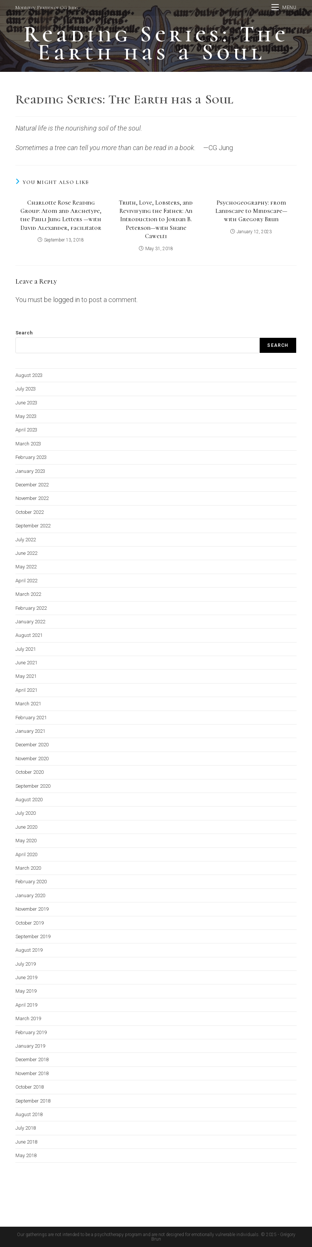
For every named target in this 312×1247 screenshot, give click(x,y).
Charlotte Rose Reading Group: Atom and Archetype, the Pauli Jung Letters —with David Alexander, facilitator (60, 215)
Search (24, 333)
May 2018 (26, 1155)
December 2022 (32, 485)
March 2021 (28, 703)
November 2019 (32, 909)
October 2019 (29, 923)
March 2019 (28, 1018)
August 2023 (29, 375)
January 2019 (30, 1046)
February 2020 (31, 881)
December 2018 (32, 1059)
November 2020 (32, 758)
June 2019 (26, 977)
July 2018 (25, 1128)
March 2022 (28, 594)
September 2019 (32, 936)
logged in (66, 300)
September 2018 (32, 1101)
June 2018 (26, 1142)
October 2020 (29, 772)
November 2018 (32, 1073)
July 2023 (25, 389)
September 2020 (32, 786)
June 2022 (26, 553)
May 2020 (26, 840)
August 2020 (29, 799)
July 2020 (25, 813)
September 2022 (32, 526)
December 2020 (32, 744)
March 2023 (28, 444)
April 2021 (26, 690)
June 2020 (26, 827)
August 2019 (29, 950)
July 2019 (25, 964)
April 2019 (26, 1005)
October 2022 (29, 512)
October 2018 (29, 1087)
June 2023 (26, 403)
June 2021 (26, 662)
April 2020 (26, 854)
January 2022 (30, 621)
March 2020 (28, 868)
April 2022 (26, 580)
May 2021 (26, 676)
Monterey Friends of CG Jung (46, 8)
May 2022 (26, 567)
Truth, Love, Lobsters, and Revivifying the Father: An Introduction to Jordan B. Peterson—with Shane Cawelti (156, 219)
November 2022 (32, 498)
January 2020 (30, 895)
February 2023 (31, 457)
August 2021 (29, 635)
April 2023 (26, 430)
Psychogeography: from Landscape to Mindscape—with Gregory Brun (251, 211)
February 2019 (31, 1032)
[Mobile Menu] (284, 7)
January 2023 (30, 471)
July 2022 (25, 539)
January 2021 (30, 731)
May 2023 (26, 416)
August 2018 (29, 1114)
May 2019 (26, 991)
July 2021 (25, 649)
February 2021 (31, 717)
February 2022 (31, 608)
